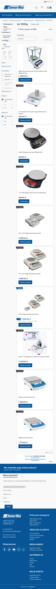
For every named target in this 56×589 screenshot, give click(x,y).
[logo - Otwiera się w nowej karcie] (15, 516)
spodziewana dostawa (8, 84)
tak (5, 104)
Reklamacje (33, 560)
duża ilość (7, 79)
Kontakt (32, 539)
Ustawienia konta (35, 575)
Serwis (32, 562)
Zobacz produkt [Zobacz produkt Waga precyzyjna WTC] (25, 446)
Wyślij (9, 506)
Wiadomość (7, 502)
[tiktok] (9, 549)
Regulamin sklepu (35, 548)
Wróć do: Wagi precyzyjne (6, 36)
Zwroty (32, 558)
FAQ (31, 564)
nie (5, 108)
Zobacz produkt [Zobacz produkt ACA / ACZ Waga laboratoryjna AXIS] (25, 242)
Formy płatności (34, 533)
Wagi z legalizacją (35, 523)
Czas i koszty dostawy (37, 535)
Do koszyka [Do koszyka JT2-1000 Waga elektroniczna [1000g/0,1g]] (24, 201)
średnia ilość (8, 88)
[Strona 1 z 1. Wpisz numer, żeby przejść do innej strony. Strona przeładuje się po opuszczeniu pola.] (49, 40)
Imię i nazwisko (7, 490)
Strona (46, 39)
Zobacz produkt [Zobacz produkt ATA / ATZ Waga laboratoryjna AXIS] (25, 282)
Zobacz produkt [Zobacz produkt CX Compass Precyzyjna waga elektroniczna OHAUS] (25, 120)
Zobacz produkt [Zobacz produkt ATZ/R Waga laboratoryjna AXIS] (25, 325)
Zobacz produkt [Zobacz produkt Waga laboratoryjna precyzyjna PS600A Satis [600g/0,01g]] (25, 80)
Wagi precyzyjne (40, 20)
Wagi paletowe (34, 525)
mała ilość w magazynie (8, 75)
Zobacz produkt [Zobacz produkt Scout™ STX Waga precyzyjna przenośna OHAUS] (25, 365)
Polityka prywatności (36, 550)
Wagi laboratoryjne (28, 20)
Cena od (4, 52)
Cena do (10, 52)
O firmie (32, 566)
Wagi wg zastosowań (15, 20)
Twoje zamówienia (35, 579)
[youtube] (14, 549)
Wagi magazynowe (35, 519)
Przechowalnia (34, 577)
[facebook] (4, 549)
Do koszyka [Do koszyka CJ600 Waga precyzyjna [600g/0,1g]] (24, 161)
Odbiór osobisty (35, 537)
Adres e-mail (7, 494)
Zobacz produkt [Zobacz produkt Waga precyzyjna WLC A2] (25, 406)
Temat (4, 498)
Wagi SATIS (33, 521)
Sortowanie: (20, 35)
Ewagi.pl (5, 20)
